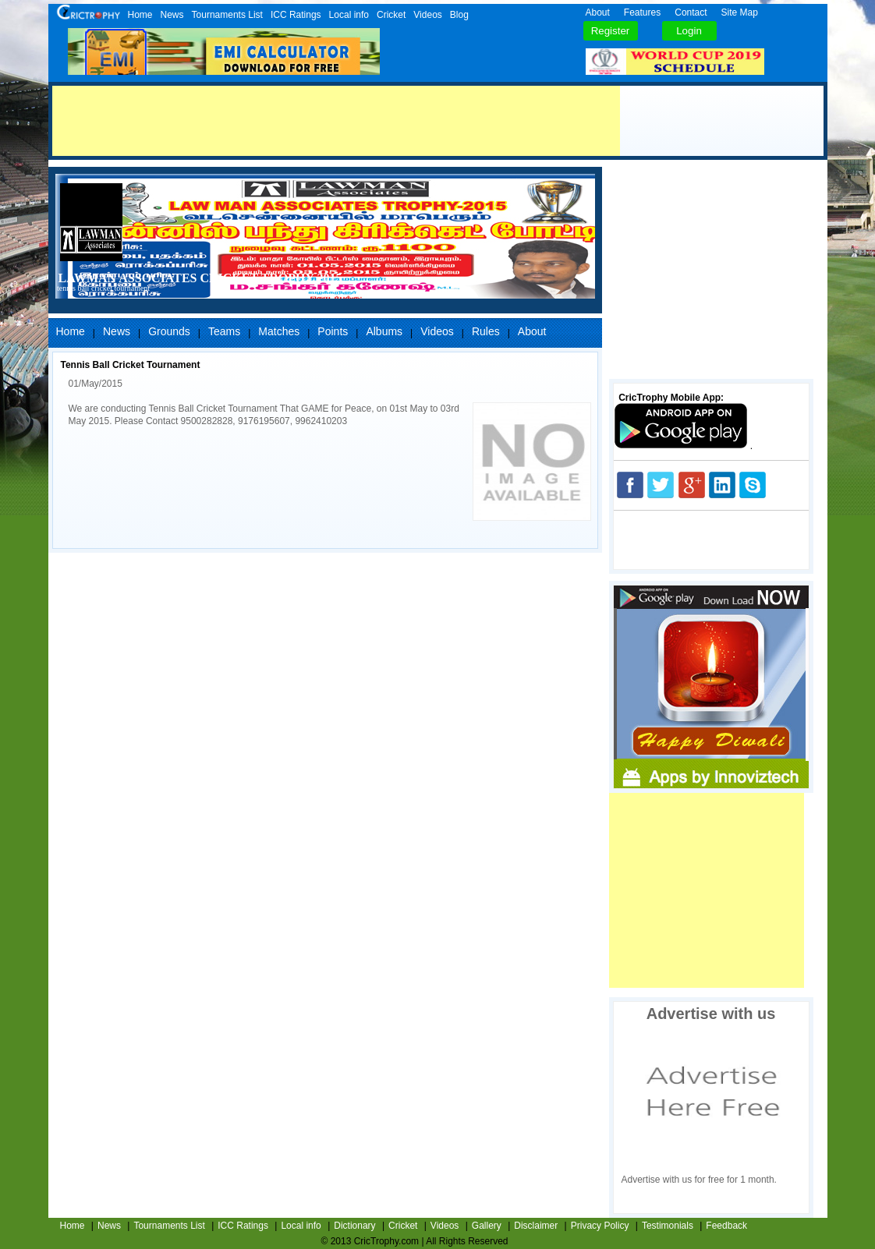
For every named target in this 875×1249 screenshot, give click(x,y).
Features (642, 12)
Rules (486, 331)
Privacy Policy (600, 1225)
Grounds (169, 331)
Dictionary (354, 1225)
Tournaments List (227, 14)
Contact (691, 12)
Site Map (739, 12)
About (598, 12)
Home (140, 14)
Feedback (726, 1225)
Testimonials (667, 1225)
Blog (459, 14)
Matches (278, 331)
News (172, 14)
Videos (427, 14)
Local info (349, 14)
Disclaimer (536, 1225)
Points (332, 331)
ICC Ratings (296, 14)
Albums (384, 331)
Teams (224, 331)
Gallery (486, 1225)
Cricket (391, 14)
